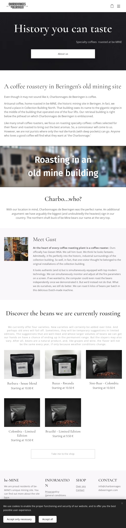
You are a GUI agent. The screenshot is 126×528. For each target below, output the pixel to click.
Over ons (81, 486)
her (6, 497)
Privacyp (49, 491)
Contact (80, 490)
